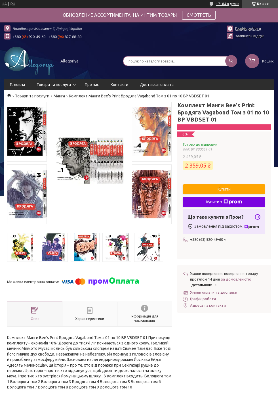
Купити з (224, 201)
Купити (224, 189)
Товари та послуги (54, 85)
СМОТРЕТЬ (199, 15)
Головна (17, 85)
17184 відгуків (227, 4)
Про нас (92, 85)
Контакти (119, 85)
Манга (59, 96)
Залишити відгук (249, 36)
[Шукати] (231, 61)
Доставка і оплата (157, 85)
